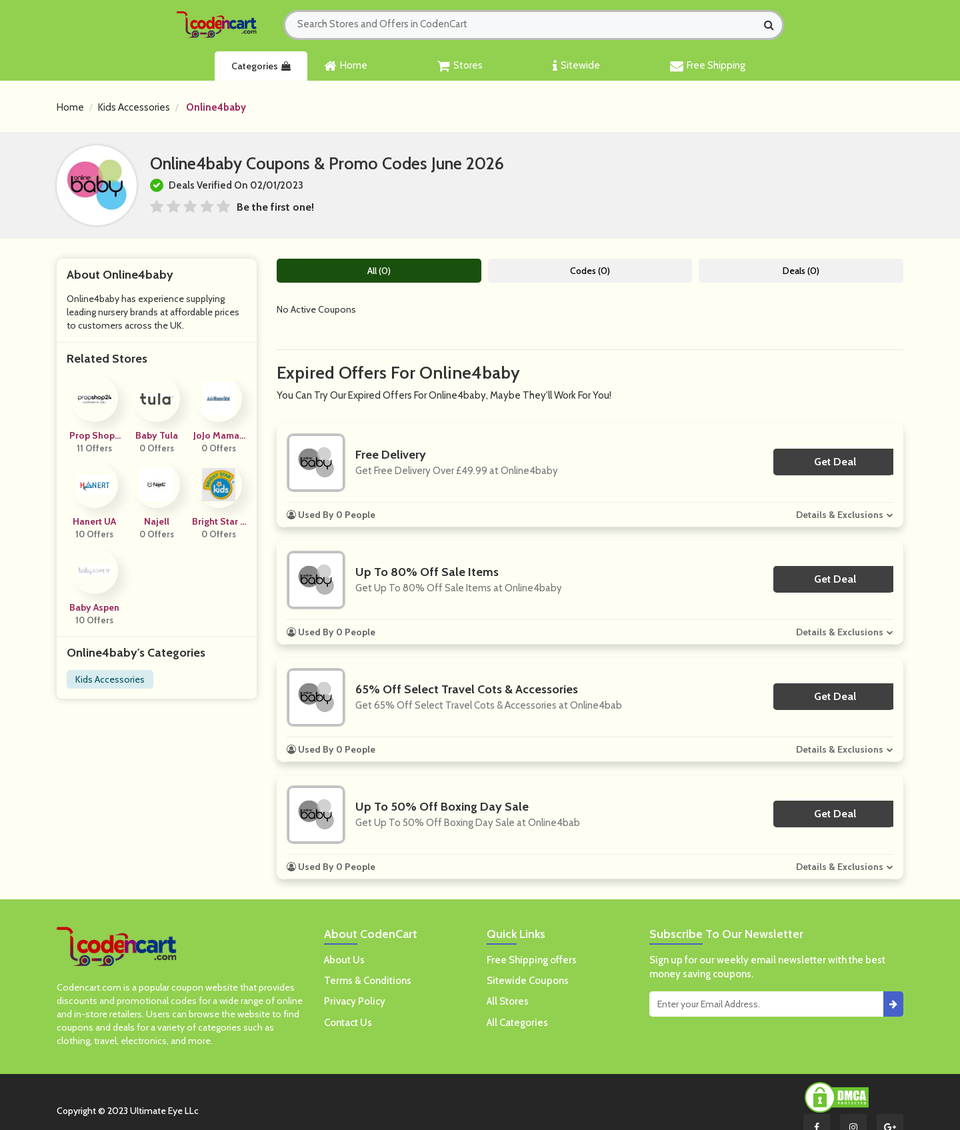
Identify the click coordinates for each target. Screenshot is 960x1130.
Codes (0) (590, 271)
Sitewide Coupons (528, 981)
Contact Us (348, 1023)
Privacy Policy (354, 1001)
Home (345, 66)
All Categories (517, 1023)
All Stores (508, 1001)
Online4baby (216, 107)
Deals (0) (801, 271)
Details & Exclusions (839, 515)
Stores (460, 66)
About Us (344, 960)
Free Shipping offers (532, 960)
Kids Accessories (134, 107)
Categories (261, 66)
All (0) (379, 271)
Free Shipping (707, 66)
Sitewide (576, 66)
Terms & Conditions (367, 981)
